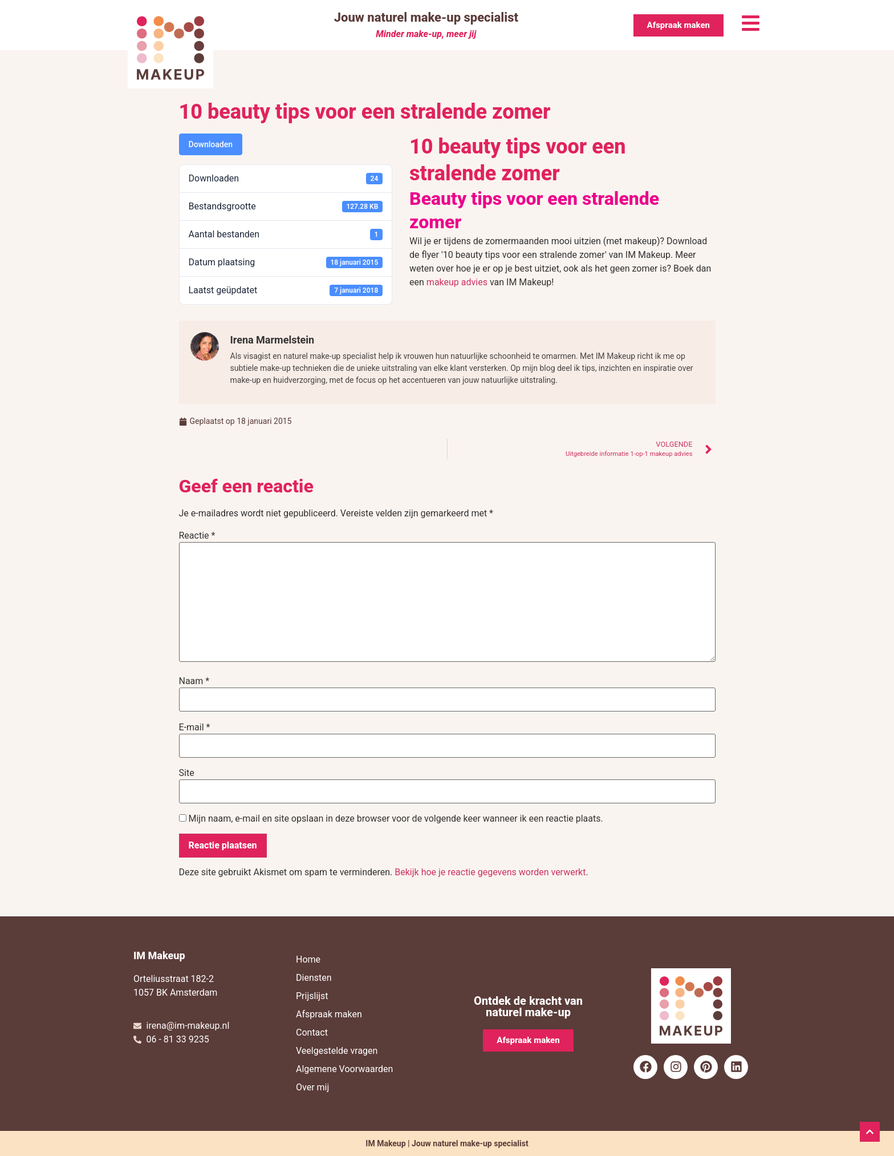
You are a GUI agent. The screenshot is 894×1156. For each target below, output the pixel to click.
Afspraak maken (329, 1014)
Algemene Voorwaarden (344, 1069)
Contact (312, 1032)
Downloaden (211, 144)
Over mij (312, 1087)
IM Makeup (159, 955)
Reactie (197, 535)
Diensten (314, 977)
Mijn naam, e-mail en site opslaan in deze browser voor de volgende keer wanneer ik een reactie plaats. (395, 818)
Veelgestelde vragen (336, 1050)
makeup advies (456, 282)
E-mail (194, 727)
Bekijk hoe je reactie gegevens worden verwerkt (490, 872)
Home (308, 959)
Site (186, 773)
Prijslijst (312, 996)
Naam (194, 681)
